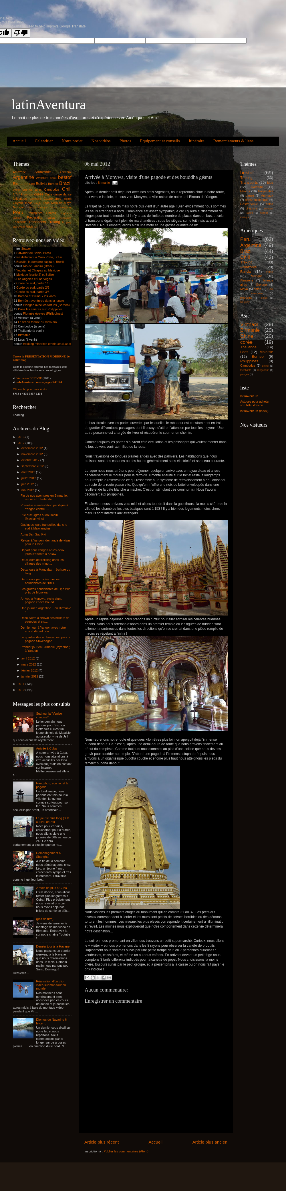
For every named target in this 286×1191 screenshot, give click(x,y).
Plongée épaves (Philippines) (43, 313)
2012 (21, 443)
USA (16, 226)
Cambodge (51, 189)
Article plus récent (101, 1142)
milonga (31, 207)
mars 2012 (29, 664)
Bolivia (41, 183)
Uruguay (67, 222)
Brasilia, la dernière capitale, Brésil (40, 261)
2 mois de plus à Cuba (51, 888)
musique (42, 207)
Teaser (26, 248)
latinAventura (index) (254, 411)
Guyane (18, 203)
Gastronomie (52, 198)
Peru (18, 212)
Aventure (42, 177)
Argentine (23, 177)
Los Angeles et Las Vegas (34, 279)
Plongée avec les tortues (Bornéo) (46, 305)
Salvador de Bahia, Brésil (33, 253)
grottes (68, 198)
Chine (18, 194)
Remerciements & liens (233, 141)
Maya (68, 203)
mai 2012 (28, 490)
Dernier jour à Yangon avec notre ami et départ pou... (43, 629)
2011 (21, 684)
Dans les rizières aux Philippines (40, 309)
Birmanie (104, 182)
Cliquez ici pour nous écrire (30, 389)
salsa (51, 217)
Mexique (19, 207)
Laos (46, 203)
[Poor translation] (21, 33)
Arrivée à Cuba (46, 748)
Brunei (16, 189)
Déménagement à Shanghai (48, 854)
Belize (53, 178)
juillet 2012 (29, 478)
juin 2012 (28, 484)
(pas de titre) (44, 919)
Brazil (65, 183)
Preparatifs (34, 217)
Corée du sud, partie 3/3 (32, 291)
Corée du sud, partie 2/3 (32, 287)
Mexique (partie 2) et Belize (35, 274)
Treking (54, 222)
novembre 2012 (32, 454)
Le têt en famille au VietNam (37, 322)
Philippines (34, 213)
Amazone (19, 172)
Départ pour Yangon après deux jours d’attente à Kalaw (42, 551)
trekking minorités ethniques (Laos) (47, 343)
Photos (125, 141)
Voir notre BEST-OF (29, 378)
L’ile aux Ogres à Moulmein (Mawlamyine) (39, 516)
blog (32, 183)
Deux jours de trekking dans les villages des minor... (42, 561)
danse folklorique (257, 199)
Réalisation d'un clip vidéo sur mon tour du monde (51, 985)
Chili (67, 189)
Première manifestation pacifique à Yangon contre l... (44, 507)
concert (28, 194)
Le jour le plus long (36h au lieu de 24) (52, 820)
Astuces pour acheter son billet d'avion (254, 403)
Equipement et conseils (160, 141)
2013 (21, 437)
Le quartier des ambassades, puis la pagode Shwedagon (45, 639)
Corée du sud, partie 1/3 (32, 283)
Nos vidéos (101, 141)
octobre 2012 (30, 460)
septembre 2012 (33, 466)
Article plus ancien (209, 1142)
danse (57, 194)
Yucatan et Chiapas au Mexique (38, 270)
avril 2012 (28, 658)
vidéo (22, 226)
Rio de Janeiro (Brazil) (37, 266)
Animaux (65, 172)
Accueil (19, 141)
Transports (37, 222)
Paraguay (65, 207)
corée (38, 194)
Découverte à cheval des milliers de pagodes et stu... (45, 619)
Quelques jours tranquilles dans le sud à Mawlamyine (44, 526)
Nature (53, 207)
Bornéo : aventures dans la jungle (41, 300)
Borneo (53, 183)
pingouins (65, 213)
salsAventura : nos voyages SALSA (39, 382)
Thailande (19, 222)
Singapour (66, 217)
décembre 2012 (32, 448)
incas (28, 203)
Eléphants (35, 198)
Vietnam (32, 226)
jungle (37, 203)
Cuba (48, 194)
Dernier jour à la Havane (52, 946)
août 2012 (28, 472)
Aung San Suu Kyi (33, 534)
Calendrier (44, 141)
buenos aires (32, 189)
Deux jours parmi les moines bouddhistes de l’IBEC (40, 581)
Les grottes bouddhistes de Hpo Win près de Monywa (45, 590)
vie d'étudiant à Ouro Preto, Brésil (39, 257)
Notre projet (72, 141)
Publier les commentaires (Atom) (126, 1151)
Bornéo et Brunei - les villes (36, 296)
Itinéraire (196, 141)
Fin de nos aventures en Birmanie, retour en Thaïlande (44, 497)
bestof (65, 177)
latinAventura (48, 104)
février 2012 (30, 670)
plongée (17, 217)
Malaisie (57, 203)
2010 (21, 690)
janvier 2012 (30, 676)
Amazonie (42, 172)
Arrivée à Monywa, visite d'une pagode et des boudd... (41, 600)
